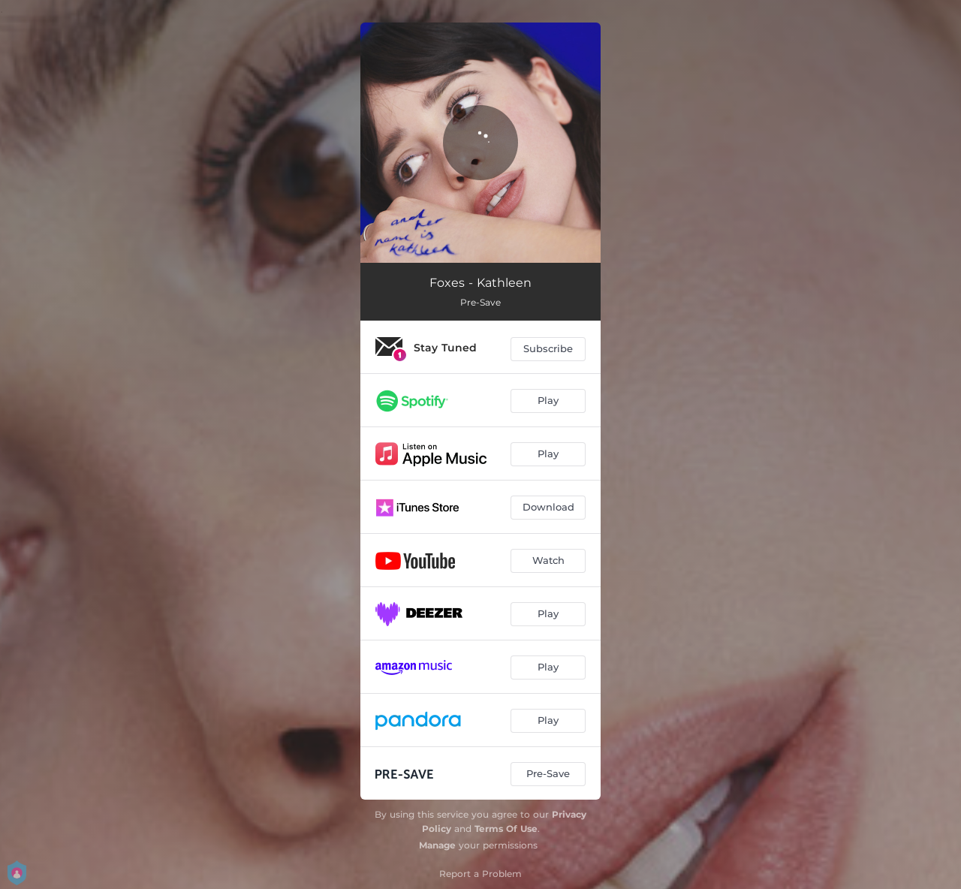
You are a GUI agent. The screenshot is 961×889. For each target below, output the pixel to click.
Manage (437, 845)
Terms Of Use (506, 828)
